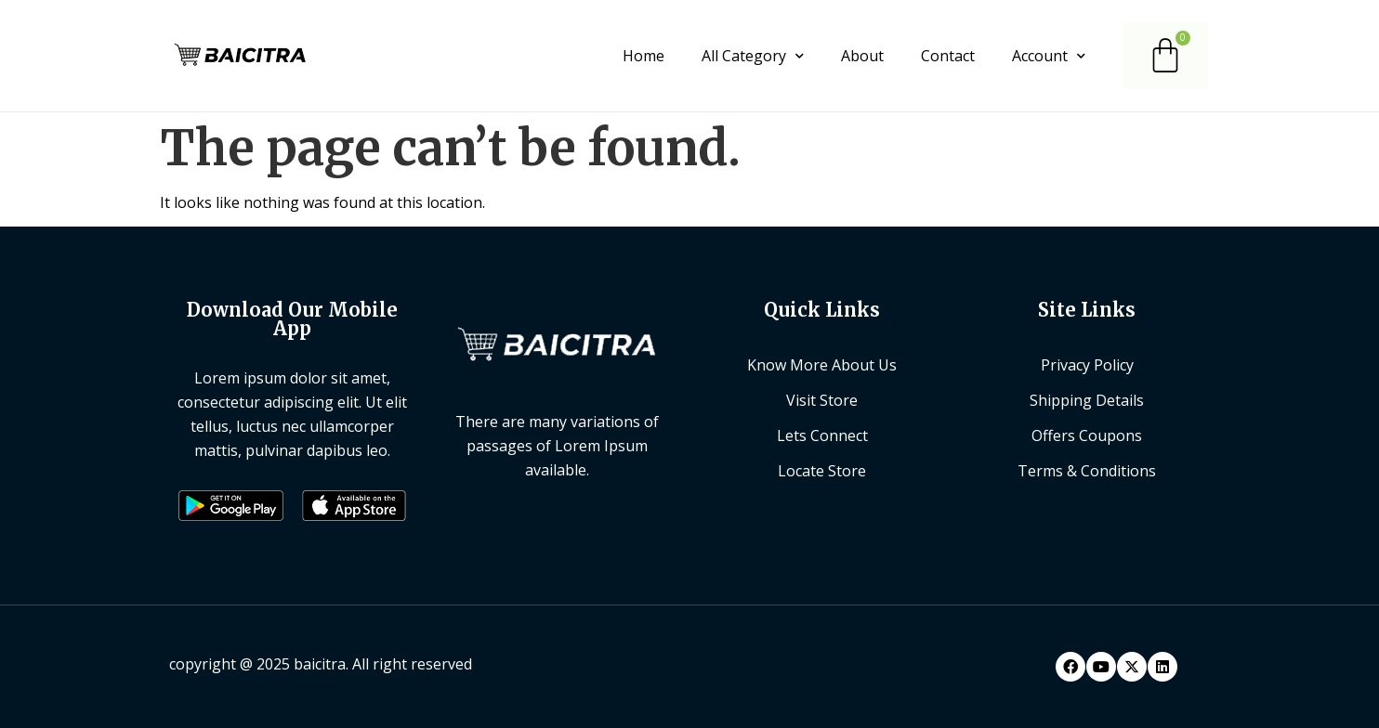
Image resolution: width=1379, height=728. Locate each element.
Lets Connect (822, 435)
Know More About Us (822, 365)
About (862, 56)
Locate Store (822, 471)
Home (643, 56)
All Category (753, 56)
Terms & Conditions (1087, 471)
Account (1048, 56)
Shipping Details (1087, 400)
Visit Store (822, 400)
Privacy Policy (1087, 365)
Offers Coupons (1086, 435)
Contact (948, 56)
